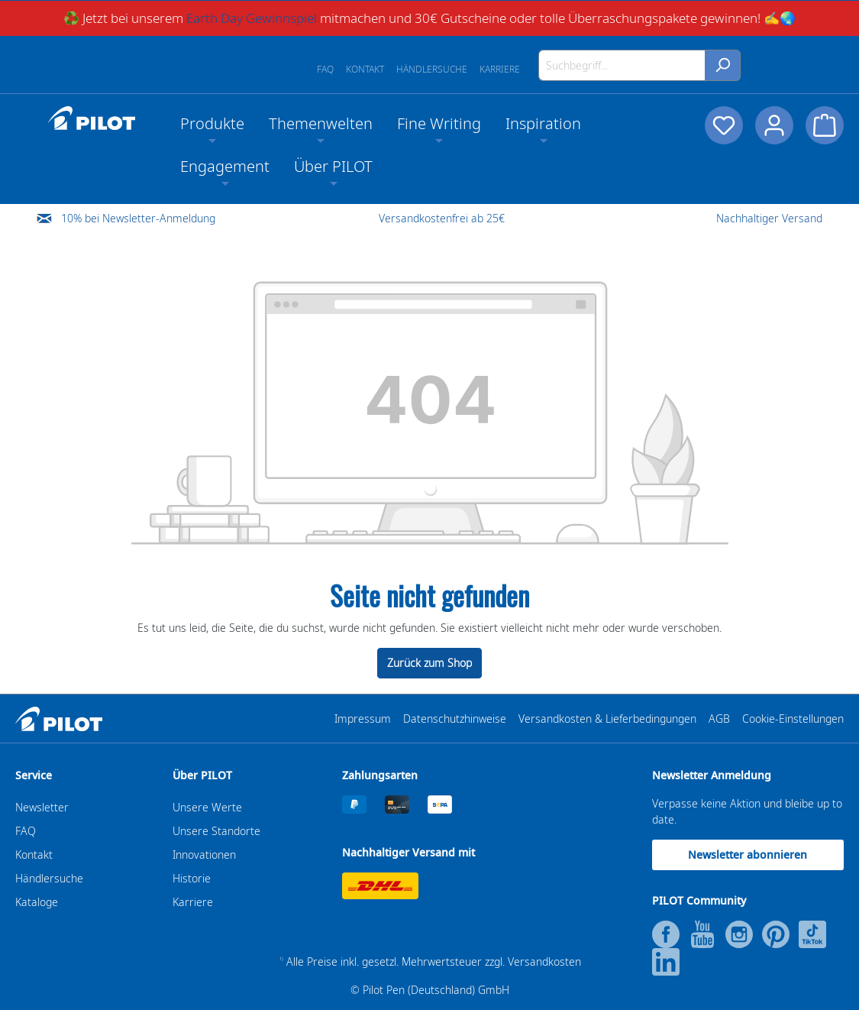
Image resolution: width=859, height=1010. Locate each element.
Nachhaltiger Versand (769, 218)
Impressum (362, 718)
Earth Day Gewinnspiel (251, 18)
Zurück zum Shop (429, 663)
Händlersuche (431, 69)
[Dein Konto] (774, 125)
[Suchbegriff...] (622, 65)
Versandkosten (544, 961)
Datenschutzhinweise (454, 718)
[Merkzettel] (724, 125)
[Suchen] (723, 65)
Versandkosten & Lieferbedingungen (607, 718)
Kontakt (365, 69)
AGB (719, 718)
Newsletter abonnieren (747, 854)
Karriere (500, 69)
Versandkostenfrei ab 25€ (442, 218)
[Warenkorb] (825, 125)
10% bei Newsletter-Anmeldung (138, 218)
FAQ (325, 69)
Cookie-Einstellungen (793, 718)
